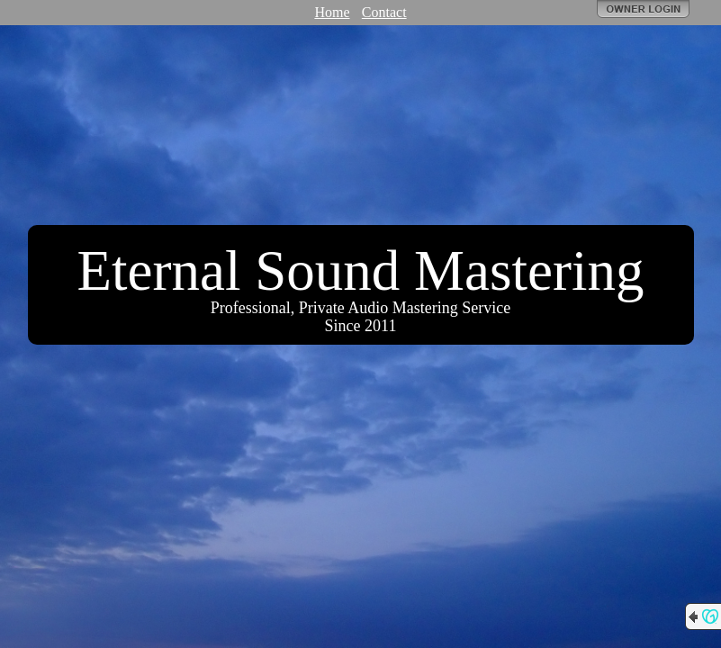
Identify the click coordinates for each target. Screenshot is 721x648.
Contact (384, 12)
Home (331, 12)
